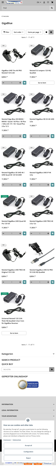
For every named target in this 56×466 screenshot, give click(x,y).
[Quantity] (12, 83)
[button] (44, 2)
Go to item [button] (42, 83)
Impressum (7, 440)
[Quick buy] (25, 369)
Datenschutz (17, 440)
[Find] (26, 8)
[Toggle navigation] (3, 1)
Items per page (33, 32)
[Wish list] (48, 2)
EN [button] (38, 2)
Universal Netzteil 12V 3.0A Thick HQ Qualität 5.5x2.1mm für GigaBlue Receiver (13, 320)
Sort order (17, 32)
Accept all (28, 445)
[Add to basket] (24, 83)
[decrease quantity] (3, 83)
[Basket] (52, 2)
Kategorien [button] (7, 354)
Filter (6, 32)
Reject (28, 458)
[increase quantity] (20, 83)
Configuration (28, 452)
